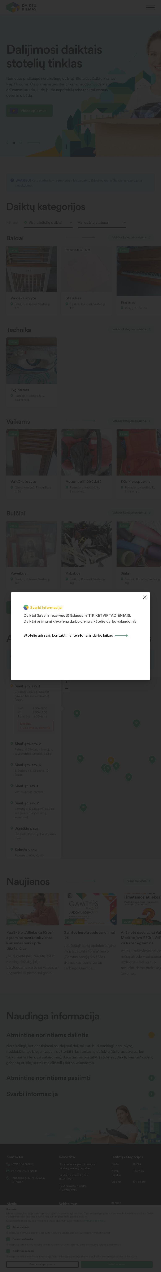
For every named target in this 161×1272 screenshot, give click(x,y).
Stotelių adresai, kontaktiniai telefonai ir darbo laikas (68, 635)
